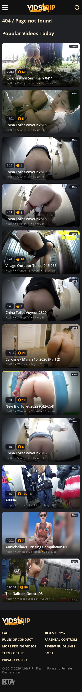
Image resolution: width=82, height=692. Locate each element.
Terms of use (13, 653)
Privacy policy (14, 660)
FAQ (5, 633)
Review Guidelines (59, 646)
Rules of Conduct (17, 640)
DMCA (49, 653)
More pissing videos (19, 646)
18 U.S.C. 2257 (54, 633)
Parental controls (61, 640)
